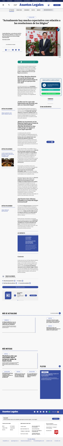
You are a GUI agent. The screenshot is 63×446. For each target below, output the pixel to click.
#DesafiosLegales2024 (9, 280)
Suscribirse (33, 295)
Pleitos (43, 366)
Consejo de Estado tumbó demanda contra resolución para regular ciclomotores (53, 321)
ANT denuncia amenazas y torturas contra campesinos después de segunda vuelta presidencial (7, 375)
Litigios (19, 280)
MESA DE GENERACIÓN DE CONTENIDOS (36, 427)
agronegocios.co (14, 440)
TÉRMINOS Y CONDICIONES (25, 431)
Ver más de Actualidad (56, 313)
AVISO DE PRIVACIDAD (35, 428)
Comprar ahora (51, 89)
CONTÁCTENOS (23, 426)
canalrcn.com (49, 440)
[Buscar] (9, 5)
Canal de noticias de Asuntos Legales (28, 62)
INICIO (3, 426)
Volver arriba (55, 412)
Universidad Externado (36, 0)
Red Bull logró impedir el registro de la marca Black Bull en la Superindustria (50, 374)
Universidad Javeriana (18, 0)
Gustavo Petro (49, 0)
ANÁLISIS (11, 429)
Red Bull (43, 0)
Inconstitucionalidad (24, 283)
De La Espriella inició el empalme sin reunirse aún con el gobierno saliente (32, 375)
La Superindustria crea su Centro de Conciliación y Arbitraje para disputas (9, 323)
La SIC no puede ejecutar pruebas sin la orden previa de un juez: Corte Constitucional (8, 155)
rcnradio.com (57, 440)
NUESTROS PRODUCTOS (25, 428)
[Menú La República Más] (3, 5)
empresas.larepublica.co (26, 440)
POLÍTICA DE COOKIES (24, 433)
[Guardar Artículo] (7, 50)
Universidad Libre (27, 0)
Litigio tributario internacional (5, 210)
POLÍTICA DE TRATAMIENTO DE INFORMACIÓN (37, 431)
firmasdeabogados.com (39, 440)
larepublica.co (6, 440)
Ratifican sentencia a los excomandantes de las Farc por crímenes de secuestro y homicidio (20, 375)
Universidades (9, 0)
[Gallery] (20, 294)
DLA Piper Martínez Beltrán (9, 283)
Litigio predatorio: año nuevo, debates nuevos (7, 113)
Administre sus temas (20, 287)
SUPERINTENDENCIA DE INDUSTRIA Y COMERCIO (36, 434)
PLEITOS (3, 429)
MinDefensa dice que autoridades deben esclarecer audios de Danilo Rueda (53, 328)
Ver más (50, 142)
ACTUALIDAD (12, 426)
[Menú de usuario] (48, 5)
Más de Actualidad (9, 313)
